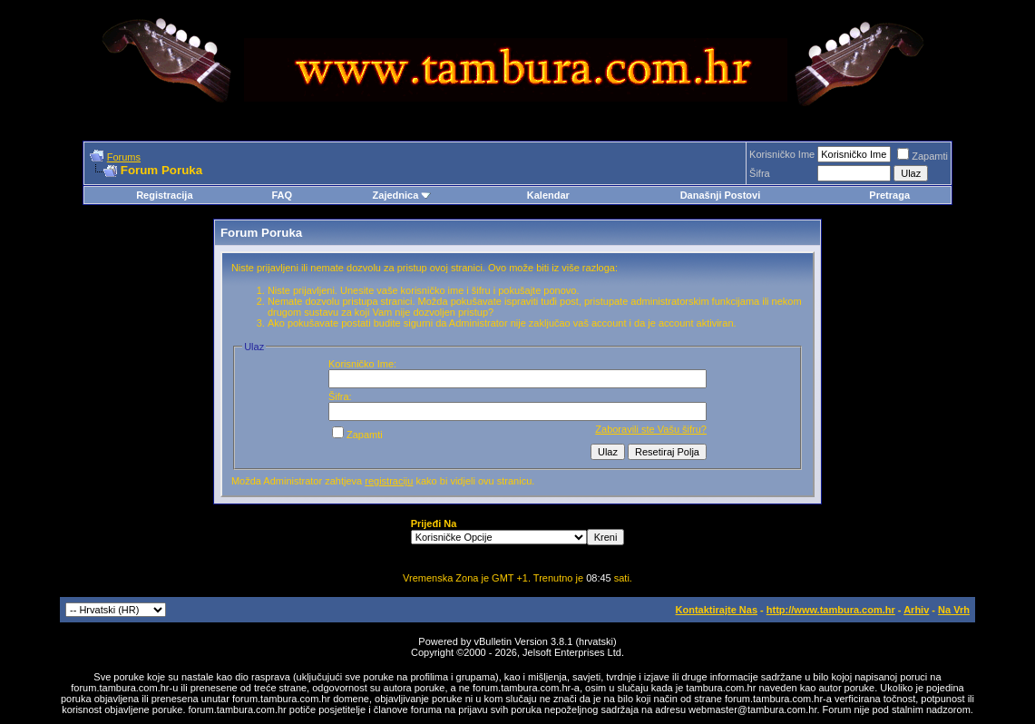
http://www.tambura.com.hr (830, 609)
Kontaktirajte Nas (716, 609)
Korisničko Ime (782, 154)
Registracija (164, 195)
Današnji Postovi (720, 195)
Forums (124, 157)
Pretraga (889, 195)
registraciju (389, 480)
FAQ (281, 195)
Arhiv (916, 609)
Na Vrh (954, 609)
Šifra (759, 173)
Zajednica (402, 195)
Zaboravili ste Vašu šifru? (651, 429)
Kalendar (548, 195)
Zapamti (922, 156)
